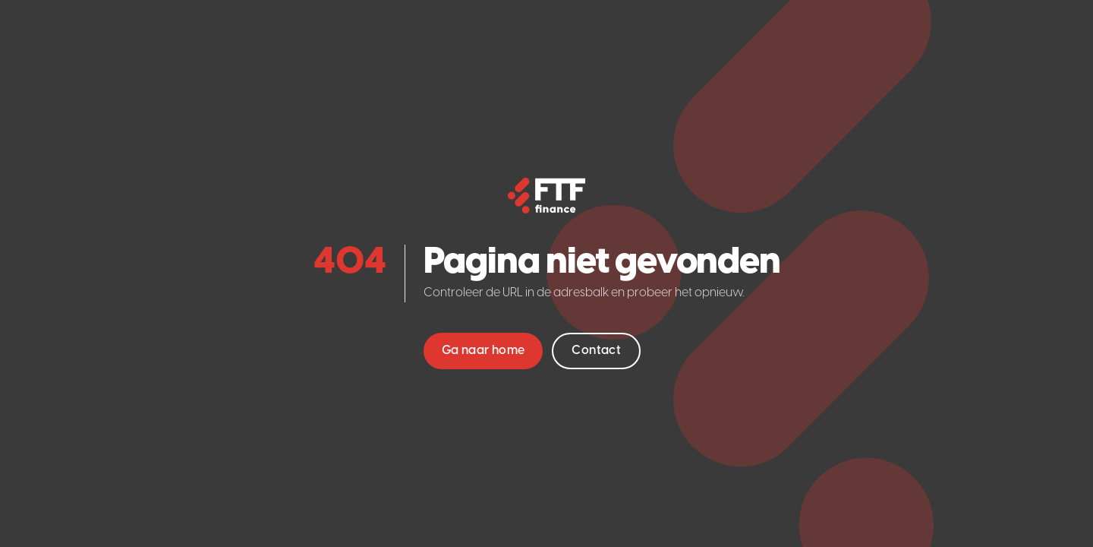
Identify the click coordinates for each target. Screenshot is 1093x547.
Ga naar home (483, 350)
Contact (596, 350)
